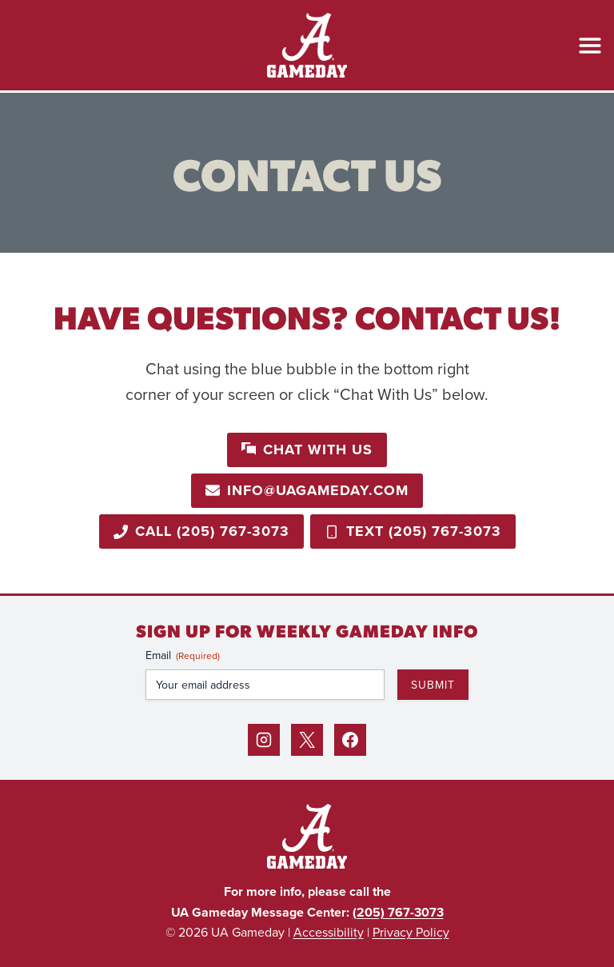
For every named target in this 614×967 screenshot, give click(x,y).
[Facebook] (350, 740)
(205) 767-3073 (398, 912)
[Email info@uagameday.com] (307, 491)
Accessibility (328, 932)
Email (183, 655)
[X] (307, 740)
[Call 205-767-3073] (201, 531)
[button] (307, 450)
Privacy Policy (411, 932)
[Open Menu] (590, 46)
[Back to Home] (307, 836)
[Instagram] (264, 740)
